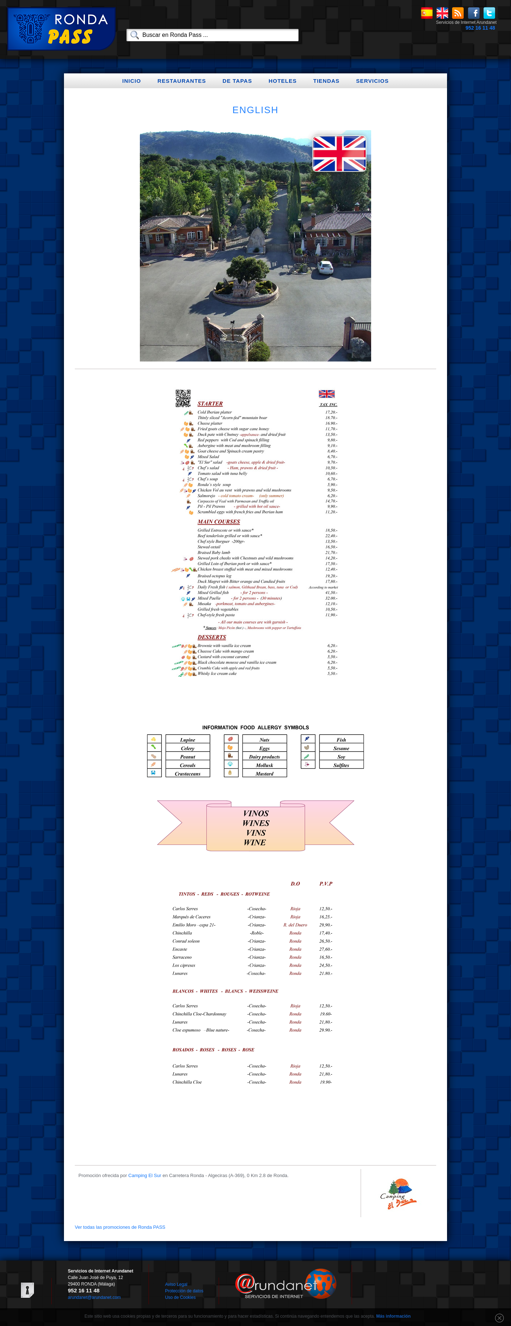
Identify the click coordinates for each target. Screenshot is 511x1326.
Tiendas (326, 81)
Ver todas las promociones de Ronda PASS (120, 1227)
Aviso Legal (176, 1284)
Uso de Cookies (180, 1297)
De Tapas (237, 81)
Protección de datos (184, 1290)
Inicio (131, 81)
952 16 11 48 (480, 28)
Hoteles (283, 81)
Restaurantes (182, 81)
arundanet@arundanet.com (94, 1297)
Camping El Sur (144, 1175)
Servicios (372, 81)
